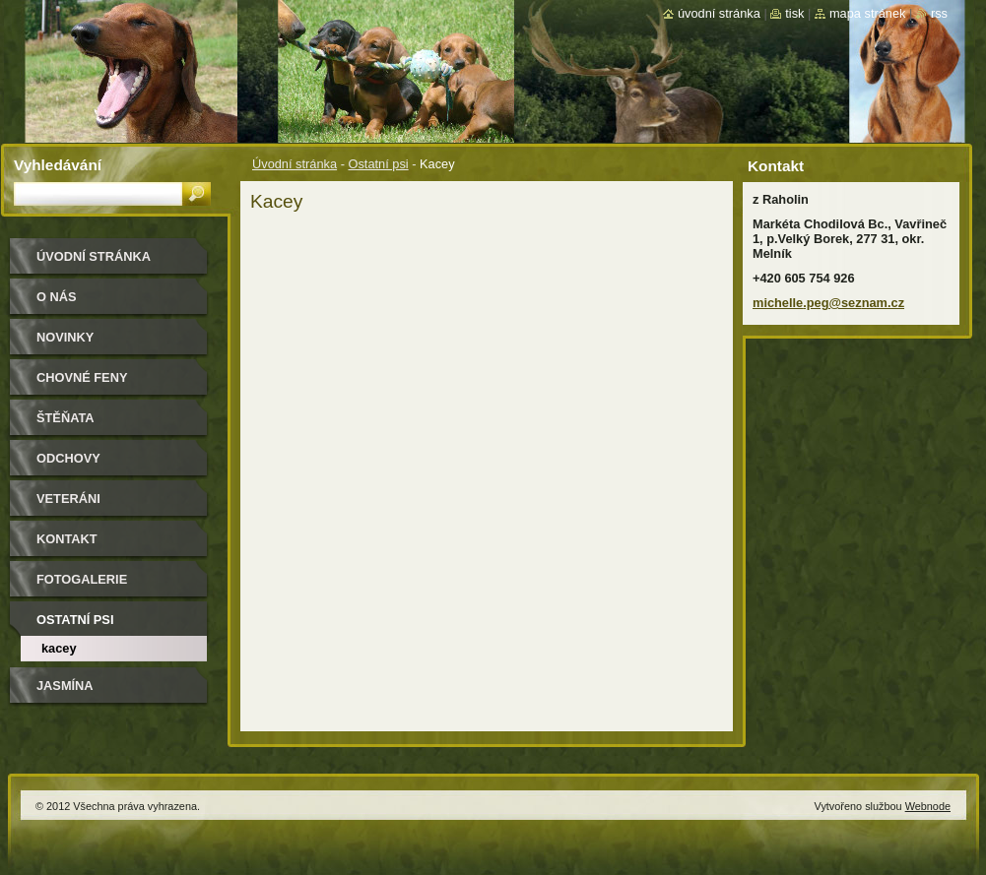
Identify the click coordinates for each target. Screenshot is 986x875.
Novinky (65, 337)
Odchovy (68, 458)
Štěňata (65, 417)
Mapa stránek (867, 13)
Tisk (794, 13)
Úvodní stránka (294, 163)
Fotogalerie (81, 579)
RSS (939, 13)
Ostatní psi (378, 163)
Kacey (59, 648)
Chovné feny (81, 377)
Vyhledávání (57, 164)
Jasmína (65, 685)
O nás (56, 296)
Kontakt (67, 538)
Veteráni (68, 498)
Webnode (928, 806)
